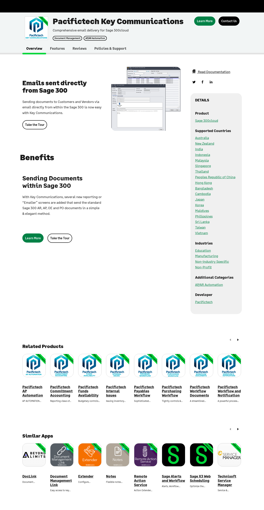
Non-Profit (203, 267)
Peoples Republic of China (215, 177)
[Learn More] (204, 21)
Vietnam (201, 233)
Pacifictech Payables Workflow (144, 391)
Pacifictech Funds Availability (88, 391)
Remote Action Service (140, 480)
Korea (199, 205)
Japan (199, 199)
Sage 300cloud (206, 120)
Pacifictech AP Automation (32, 391)
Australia (202, 138)
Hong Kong (203, 182)
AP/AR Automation (95, 38)
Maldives (202, 210)
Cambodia (203, 193)
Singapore (203, 166)
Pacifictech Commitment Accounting (61, 391)
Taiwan (200, 227)
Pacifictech (204, 302)
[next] (238, 340)
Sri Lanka (202, 221)
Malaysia (202, 160)
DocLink (29, 476)
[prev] (230, 340)
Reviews (80, 48)
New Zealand (204, 143)
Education (203, 250)
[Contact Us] (228, 21)
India (199, 149)
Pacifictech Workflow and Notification (229, 391)
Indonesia (202, 154)
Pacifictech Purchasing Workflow (172, 391)
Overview (34, 48)
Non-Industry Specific (212, 261)
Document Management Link (61, 480)
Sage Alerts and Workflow (173, 478)
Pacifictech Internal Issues (116, 391)
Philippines (204, 216)
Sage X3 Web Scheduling (200, 478)
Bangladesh (204, 188)
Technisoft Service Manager (227, 480)
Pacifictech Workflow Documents (200, 391)
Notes (111, 476)
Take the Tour (34, 124)
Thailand (202, 171)
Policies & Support (110, 48)
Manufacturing (206, 256)
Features (57, 48)
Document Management (67, 38)
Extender (86, 476)
